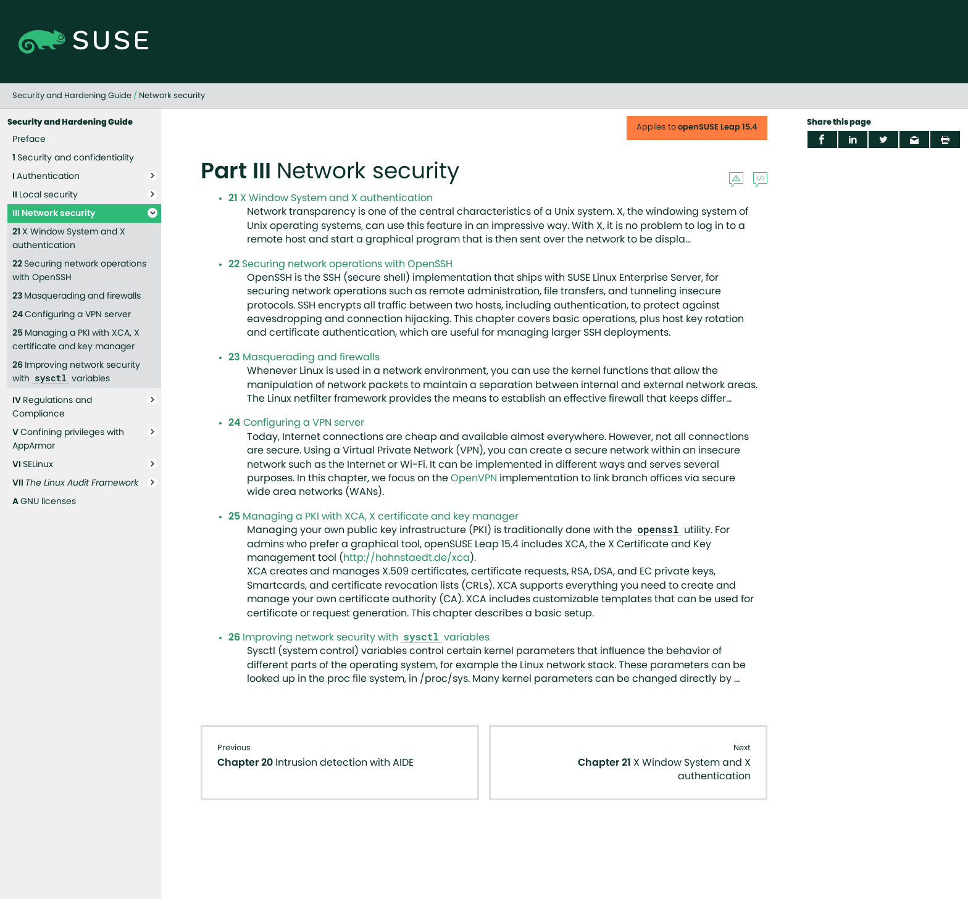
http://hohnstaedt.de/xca (406, 558)
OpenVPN (474, 478)
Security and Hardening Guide (71, 96)
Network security (172, 96)
